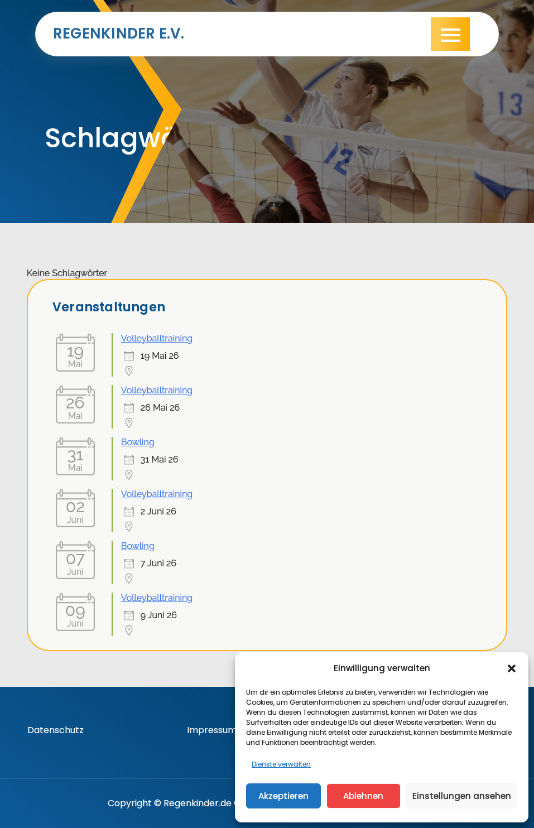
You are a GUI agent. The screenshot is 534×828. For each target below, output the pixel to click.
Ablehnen (363, 796)
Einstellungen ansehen (461, 796)
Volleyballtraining (157, 338)
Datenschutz (55, 730)
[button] (511, 668)
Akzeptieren (283, 796)
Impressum (212, 730)
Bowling (138, 442)
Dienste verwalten (281, 764)
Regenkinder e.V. (118, 33)
